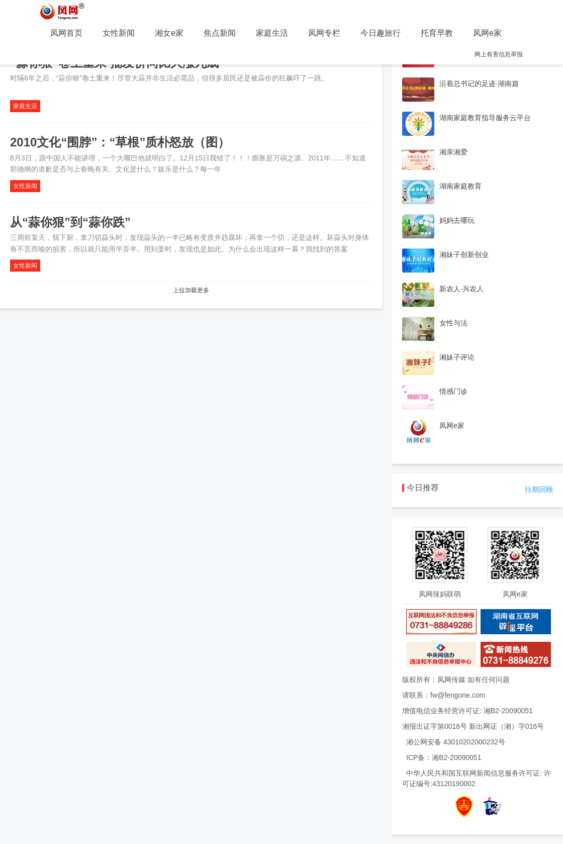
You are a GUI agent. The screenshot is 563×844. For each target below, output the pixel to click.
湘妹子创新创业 (464, 254)
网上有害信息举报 (499, 54)
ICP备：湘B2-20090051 (443, 757)
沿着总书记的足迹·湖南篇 (479, 83)
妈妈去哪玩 (457, 220)
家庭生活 (272, 33)
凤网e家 (487, 33)
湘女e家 (169, 33)
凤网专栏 (324, 33)
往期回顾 (539, 489)
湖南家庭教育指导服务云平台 (485, 118)
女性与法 (453, 323)
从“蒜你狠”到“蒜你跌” (70, 222)
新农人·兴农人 (461, 289)
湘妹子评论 (457, 357)
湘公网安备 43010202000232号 (455, 742)
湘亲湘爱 (453, 152)
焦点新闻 (220, 33)
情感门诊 (453, 391)
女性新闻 (119, 33)
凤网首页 (66, 33)
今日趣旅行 (380, 33)
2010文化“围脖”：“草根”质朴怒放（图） (120, 142)
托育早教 (437, 33)
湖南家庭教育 (460, 186)
